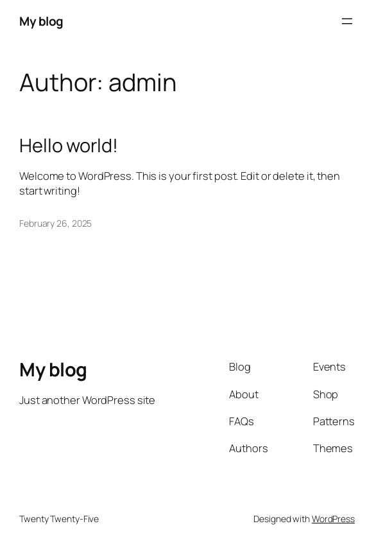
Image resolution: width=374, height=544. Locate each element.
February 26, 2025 (55, 223)
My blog (41, 21)
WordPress (333, 519)
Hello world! (68, 145)
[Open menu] (347, 21)
